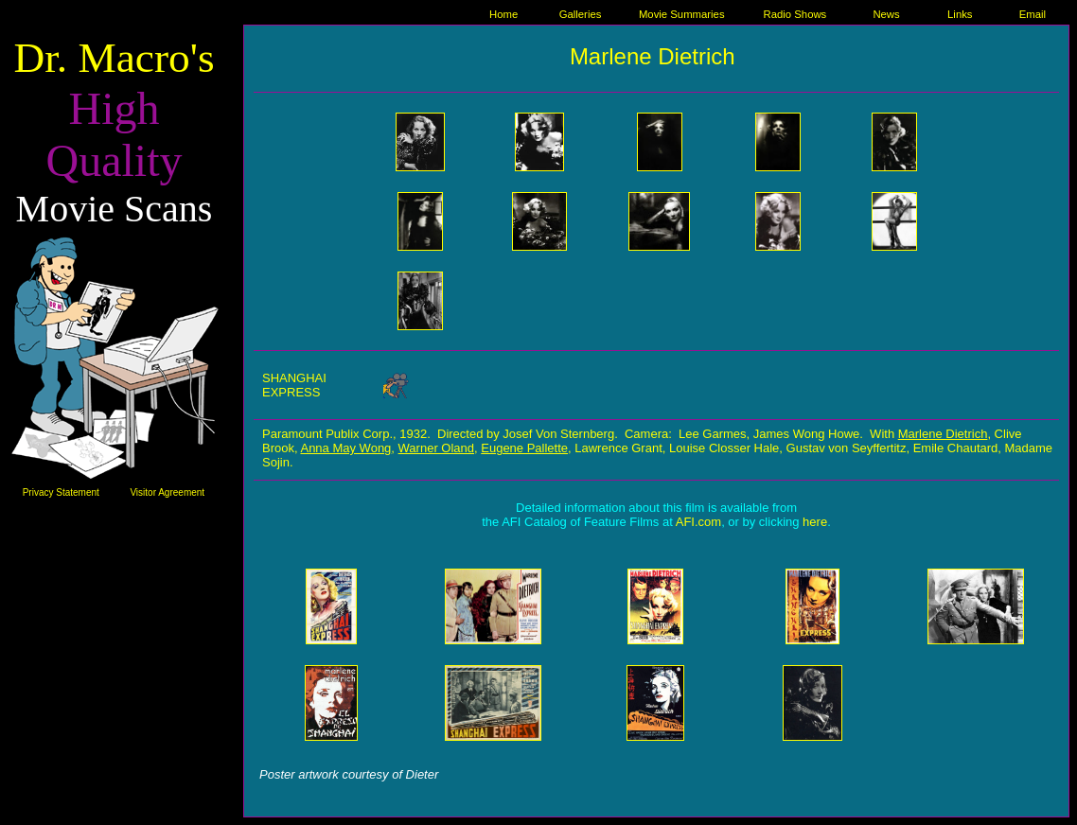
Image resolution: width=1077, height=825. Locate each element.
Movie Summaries (682, 14)
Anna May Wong (345, 448)
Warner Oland (436, 448)
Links (959, 14)
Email (1032, 14)
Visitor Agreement (167, 492)
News (886, 14)
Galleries (580, 14)
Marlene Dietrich (943, 434)
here (815, 522)
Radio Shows (795, 14)
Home (503, 14)
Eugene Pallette (524, 448)
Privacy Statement (61, 492)
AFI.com (698, 522)
